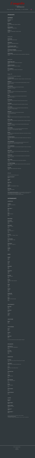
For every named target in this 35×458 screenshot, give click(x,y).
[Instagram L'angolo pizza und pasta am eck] (31, 9)
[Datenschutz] (17, 449)
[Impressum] (17, 448)
